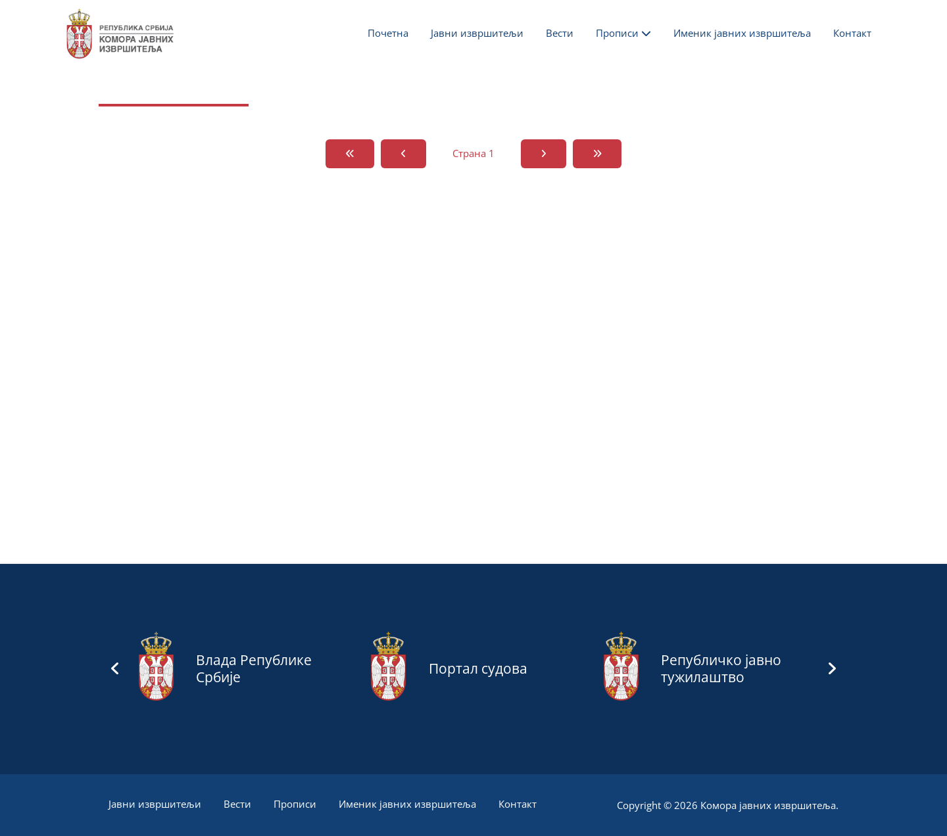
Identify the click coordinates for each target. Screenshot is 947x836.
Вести (559, 32)
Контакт (852, 32)
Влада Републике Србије (254, 668)
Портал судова (478, 668)
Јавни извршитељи (477, 32)
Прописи (623, 32)
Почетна (388, 32)
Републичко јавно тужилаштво (721, 668)
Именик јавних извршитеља (742, 32)
